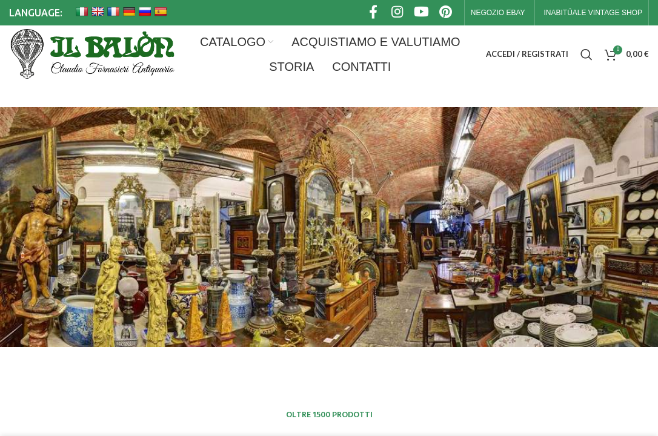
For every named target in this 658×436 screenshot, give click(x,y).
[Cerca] (586, 54)
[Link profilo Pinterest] (446, 13)
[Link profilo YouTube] (422, 13)
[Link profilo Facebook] (373, 13)
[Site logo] (91, 54)
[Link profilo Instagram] (397, 13)
